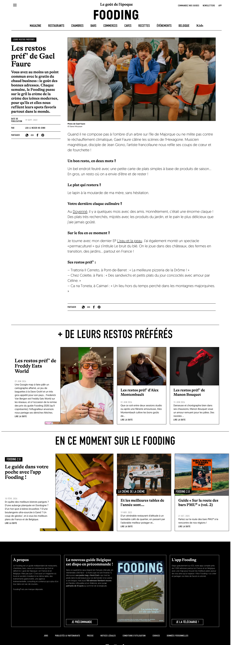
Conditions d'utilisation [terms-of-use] (134, 635)
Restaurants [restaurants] (56, 26)
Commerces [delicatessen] (110, 26)
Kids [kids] (199, 26)
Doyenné (80, 212)
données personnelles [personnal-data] (177, 635)
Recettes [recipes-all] (144, 26)
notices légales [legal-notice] (108, 635)
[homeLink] (116, 14)
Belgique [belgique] (184, 26)
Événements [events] (164, 26)
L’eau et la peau (129, 241)
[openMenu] (15, 5)
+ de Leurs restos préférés (115, 334)
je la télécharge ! (187, 622)
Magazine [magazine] (35, 26)
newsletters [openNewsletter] (209, 5)
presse (90, 635)
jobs (46, 635)
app (220, 5)
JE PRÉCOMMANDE (82, 622)
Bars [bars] (93, 26)
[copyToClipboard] (32, 135)
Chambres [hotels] (77, 26)
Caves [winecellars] (127, 26)
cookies (156, 635)
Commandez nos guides (188, 5)
